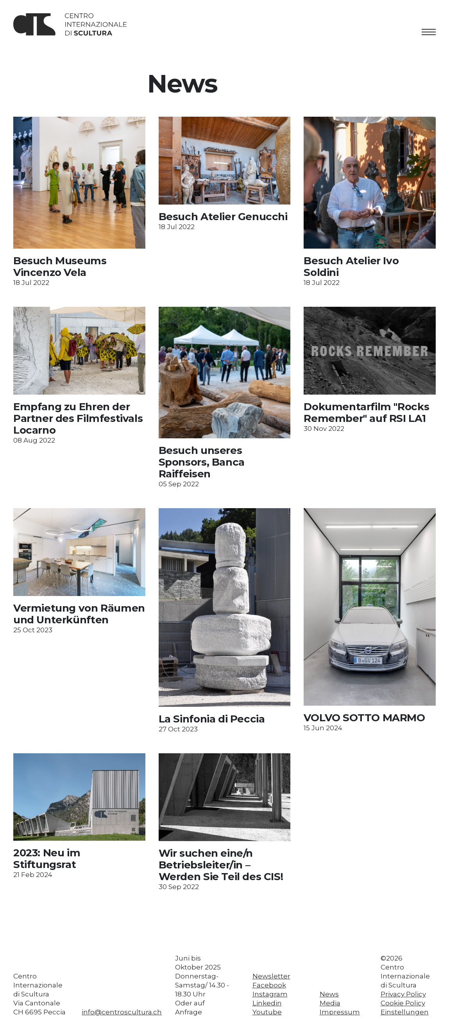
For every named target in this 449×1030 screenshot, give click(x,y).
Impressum (340, 1012)
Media (330, 1003)
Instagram (270, 994)
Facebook (269, 985)
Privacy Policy (403, 994)
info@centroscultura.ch (122, 1012)
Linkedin (267, 1003)
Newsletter (271, 976)
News (329, 994)
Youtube (267, 1012)
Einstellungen (405, 1012)
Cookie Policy (403, 1003)
